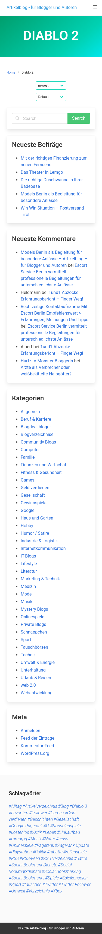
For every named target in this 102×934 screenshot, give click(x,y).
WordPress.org (35, 753)
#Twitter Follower (74, 884)
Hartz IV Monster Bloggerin (47, 360)
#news (62, 838)
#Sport (15, 884)
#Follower (38, 812)
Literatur (29, 571)
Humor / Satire (35, 533)
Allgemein (30, 411)
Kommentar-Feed (37, 745)
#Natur (48, 838)
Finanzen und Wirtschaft (44, 464)
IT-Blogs (28, 556)
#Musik (35, 838)
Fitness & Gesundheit (41, 472)
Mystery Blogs (34, 609)
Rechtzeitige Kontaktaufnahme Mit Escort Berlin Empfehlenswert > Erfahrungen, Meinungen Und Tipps (54, 313)
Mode (26, 594)
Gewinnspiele (34, 502)
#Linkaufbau (68, 832)
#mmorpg (18, 838)
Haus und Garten (37, 518)
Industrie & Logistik (39, 540)
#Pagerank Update (72, 845)
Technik (28, 654)
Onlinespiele (32, 616)
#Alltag (15, 806)
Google (28, 510)
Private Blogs (33, 624)
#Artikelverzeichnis (40, 806)
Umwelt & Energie (38, 662)
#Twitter (50, 884)
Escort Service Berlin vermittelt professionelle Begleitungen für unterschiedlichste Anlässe (54, 333)
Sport (26, 639)
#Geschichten (40, 819)
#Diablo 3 (78, 806)
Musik (26, 601)
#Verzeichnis (38, 891)
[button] (95, 7)
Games (27, 480)
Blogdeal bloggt (36, 426)
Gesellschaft (33, 495)
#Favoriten (18, 812)
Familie (28, 457)
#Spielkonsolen (74, 878)
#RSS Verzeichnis (57, 858)
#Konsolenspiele (65, 825)
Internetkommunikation (43, 548)
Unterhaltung (33, 670)
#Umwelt (17, 891)
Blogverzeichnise (37, 434)
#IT (47, 825)
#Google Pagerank (26, 825)
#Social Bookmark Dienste (33, 864)
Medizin (28, 586)
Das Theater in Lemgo (42, 172)
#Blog (63, 806)
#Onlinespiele (21, 845)
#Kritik (36, 832)
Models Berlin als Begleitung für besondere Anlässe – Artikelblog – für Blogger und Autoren (54, 259)
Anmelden (30, 730)
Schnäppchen (34, 632)
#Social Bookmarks (26, 878)
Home (11, 72)
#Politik (39, 851)
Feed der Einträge (37, 738)
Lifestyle (29, 563)
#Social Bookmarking (61, 871)
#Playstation (20, 851)
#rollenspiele (75, 851)
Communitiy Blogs (38, 442)
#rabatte (55, 851)
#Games (56, 812)
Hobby (27, 525)
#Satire (80, 858)
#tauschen (32, 884)
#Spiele (52, 878)
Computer (30, 449)
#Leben (49, 832)
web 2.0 (28, 685)
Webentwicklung (36, 692)
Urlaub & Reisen (36, 677)
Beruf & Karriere (36, 419)
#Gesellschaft (66, 819)
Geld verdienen (35, 487)
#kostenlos (19, 832)
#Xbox (56, 891)
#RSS (14, 858)
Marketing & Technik (40, 578)
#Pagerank (44, 845)
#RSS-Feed (30, 858)
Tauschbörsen (34, 647)
